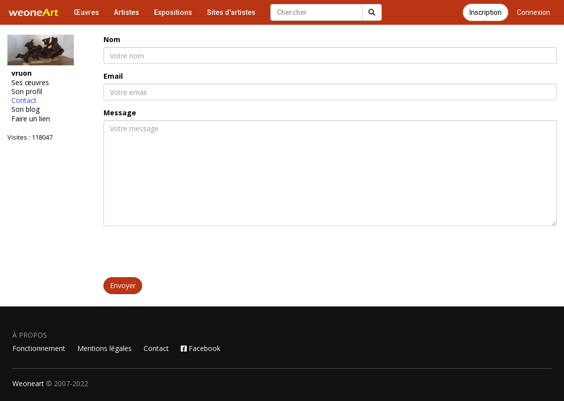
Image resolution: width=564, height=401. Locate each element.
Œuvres (86, 12)
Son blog (25, 109)
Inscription (485, 12)
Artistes (126, 12)
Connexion (533, 12)
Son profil (26, 91)
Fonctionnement (38, 348)
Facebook (200, 348)
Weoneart (28, 383)
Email (113, 76)
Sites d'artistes (231, 12)
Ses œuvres (30, 82)
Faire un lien (30, 118)
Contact (24, 100)
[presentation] (178, 253)
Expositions (173, 12)
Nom (111, 39)
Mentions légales (104, 348)
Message (119, 112)
